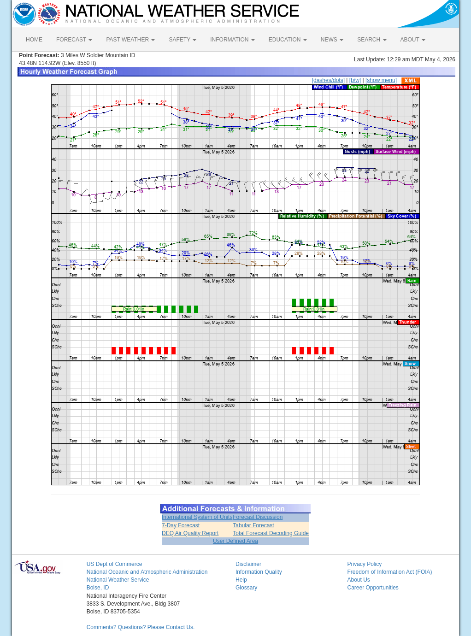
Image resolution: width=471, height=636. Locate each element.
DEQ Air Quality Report (190, 533)
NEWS (332, 39)
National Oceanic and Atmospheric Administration (147, 572)
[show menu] (381, 80)
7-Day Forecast (181, 525)
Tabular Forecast (253, 525)
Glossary (246, 587)
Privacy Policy (364, 564)
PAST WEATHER (130, 39)
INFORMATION (232, 39)
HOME (34, 39)
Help (241, 580)
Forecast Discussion (258, 517)
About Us (358, 580)
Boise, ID (98, 587)
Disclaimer (248, 564)
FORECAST (74, 39)
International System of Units (197, 517)
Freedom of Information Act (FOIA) (389, 572)
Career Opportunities (372, 587)
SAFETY (182, 39)
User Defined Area (235, 541)
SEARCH (371, 39)
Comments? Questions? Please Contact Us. (141, 627)
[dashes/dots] (328, 80)
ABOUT (412, 39)
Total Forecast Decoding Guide (271, 533)
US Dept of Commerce (114, 564)
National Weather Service (118, 580)
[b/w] (355, 80)
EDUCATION (288, 39)
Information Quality (259, 572)
